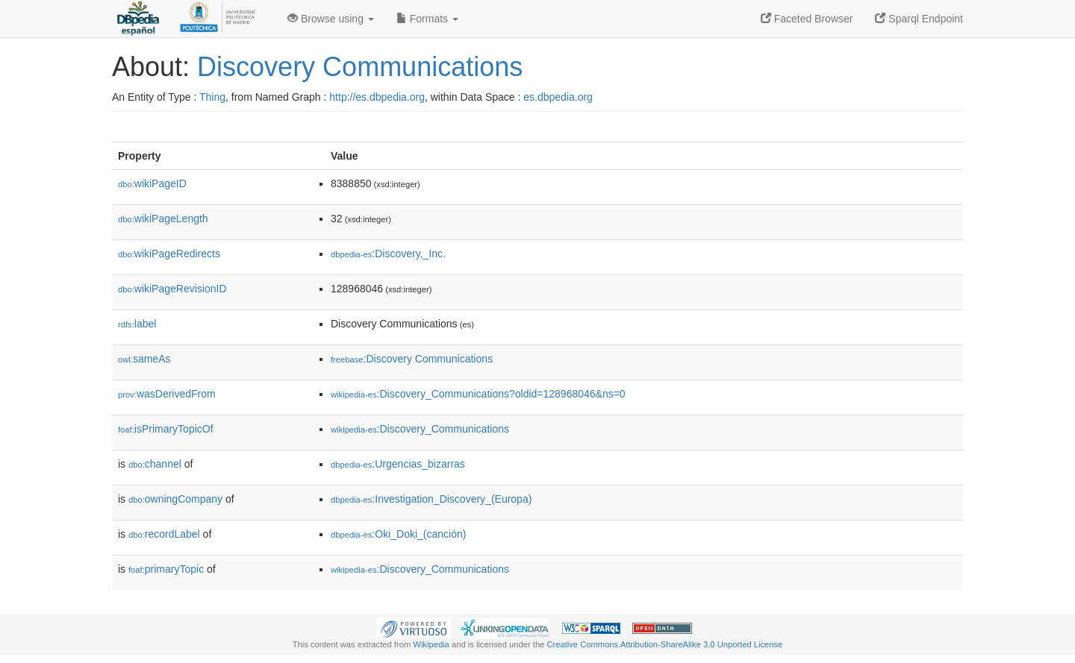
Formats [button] (427, 19)
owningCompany (175, 499)
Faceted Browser (807, 19)
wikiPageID (152, 183)
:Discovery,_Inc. (388, 254)
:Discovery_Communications (420, 429)
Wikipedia (431, 644)
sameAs (144, 359)
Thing (212, 97)
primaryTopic (166, 569)
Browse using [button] (330, 19)
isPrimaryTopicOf (166, 429)
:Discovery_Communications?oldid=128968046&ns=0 (478, 394)
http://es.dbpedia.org (377, 97)
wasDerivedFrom (167, 394)
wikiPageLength (163, 218)
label (137, 324)
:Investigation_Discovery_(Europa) (431, 499)
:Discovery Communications (412, 359)
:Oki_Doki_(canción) (398, 534)
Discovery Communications (360, 66)
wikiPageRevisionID (172, 289)
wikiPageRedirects (169, 254)
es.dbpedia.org (558, 97)
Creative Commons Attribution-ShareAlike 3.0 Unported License (664, 644)
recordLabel (164, 534)
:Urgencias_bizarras (398, 464)
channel (154, 464)
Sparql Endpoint (919, 19)
